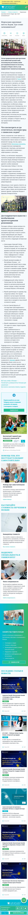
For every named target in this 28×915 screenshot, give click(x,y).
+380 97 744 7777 (14, 897)
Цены (14, 838)
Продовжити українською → (10, 3)
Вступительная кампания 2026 (14, 846)
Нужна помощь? (14, 818)
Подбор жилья (14, 869)
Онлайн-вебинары (14, 872)
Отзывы (14, 850)
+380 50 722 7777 (14, 899)
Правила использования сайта (14, 877)
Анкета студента (14, 843)
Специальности (14, 836)
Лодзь (19, 79)
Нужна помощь (7, 499)
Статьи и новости (13, 12)
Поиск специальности (10, 582)
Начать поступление (18, 913)
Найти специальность (9, 598)
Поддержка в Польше (14, 874)
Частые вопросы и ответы (14, 884)
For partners (14, 822)
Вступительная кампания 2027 (14, 848)
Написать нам (14, 826)
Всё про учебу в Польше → (9, 381)
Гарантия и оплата (14, 886)
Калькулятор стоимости (11, 534)
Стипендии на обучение (14, 867)
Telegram (15, 901)
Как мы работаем (14, 857)
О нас (14, 860)
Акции (14, 831)
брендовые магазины (18, 144)
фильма (12, 360)
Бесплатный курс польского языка (14, 862)
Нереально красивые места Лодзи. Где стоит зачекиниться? (13, 13)
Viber (11, 901)
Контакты (14, 841)
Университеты (14, 834)
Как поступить (14, 855)
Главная (3, 12)
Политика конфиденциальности (14, 879)
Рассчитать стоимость (9, 547)
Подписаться (14, 410)
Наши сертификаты (14, 881)
